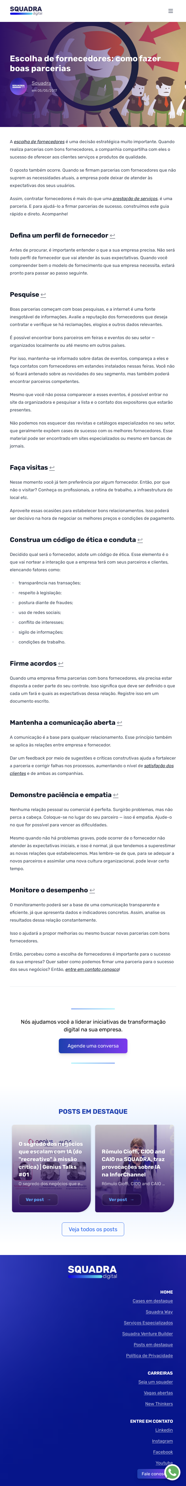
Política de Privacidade (149, 1355)
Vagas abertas (158, 1392)
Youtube (164, 1462)
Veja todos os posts (93, 1229)
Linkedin (164, 1430)
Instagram (162, 1441)
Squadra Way (159, 1311)
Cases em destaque (153, 1300)
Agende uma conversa (93, 1046)
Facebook (163, 1452)
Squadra (41, 83)
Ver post (38, 1199)
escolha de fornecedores (39, 141)
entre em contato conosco (92, 969)
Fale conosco (155, 1473)
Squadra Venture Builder (147, 1333)
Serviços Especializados (148, 1322)
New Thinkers (159, 1403)
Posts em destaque (153, 1344)
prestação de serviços (135, 198)
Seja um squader (155, 1381)
